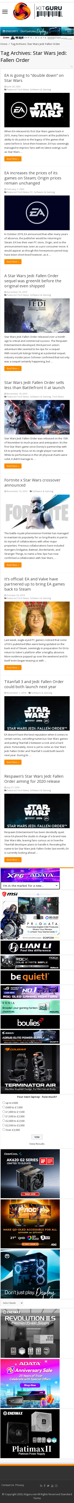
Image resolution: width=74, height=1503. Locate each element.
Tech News (58, 396)
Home (3, 44)
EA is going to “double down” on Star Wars (34, 78)
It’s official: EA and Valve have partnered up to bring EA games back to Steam (34, 584)
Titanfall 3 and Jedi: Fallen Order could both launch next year (34, 684)
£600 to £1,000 (14, 1107)
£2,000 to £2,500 (15, 1121)
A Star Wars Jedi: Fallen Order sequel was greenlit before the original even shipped (32, 281)
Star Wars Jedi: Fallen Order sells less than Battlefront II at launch (34, 385)
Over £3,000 (13, 1130)
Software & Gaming (40, 89)
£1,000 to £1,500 (15, 1112)
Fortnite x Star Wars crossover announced (32, 482)
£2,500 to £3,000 (15, 1125)
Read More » (13, 158)
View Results (37, 1144)
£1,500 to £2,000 (15, 1116)
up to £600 (12, 1103)
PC (31, 192)
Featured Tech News (18, 89)
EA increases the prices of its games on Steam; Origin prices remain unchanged (32, 178)
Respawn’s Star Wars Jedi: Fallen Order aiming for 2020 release (34, 779)
